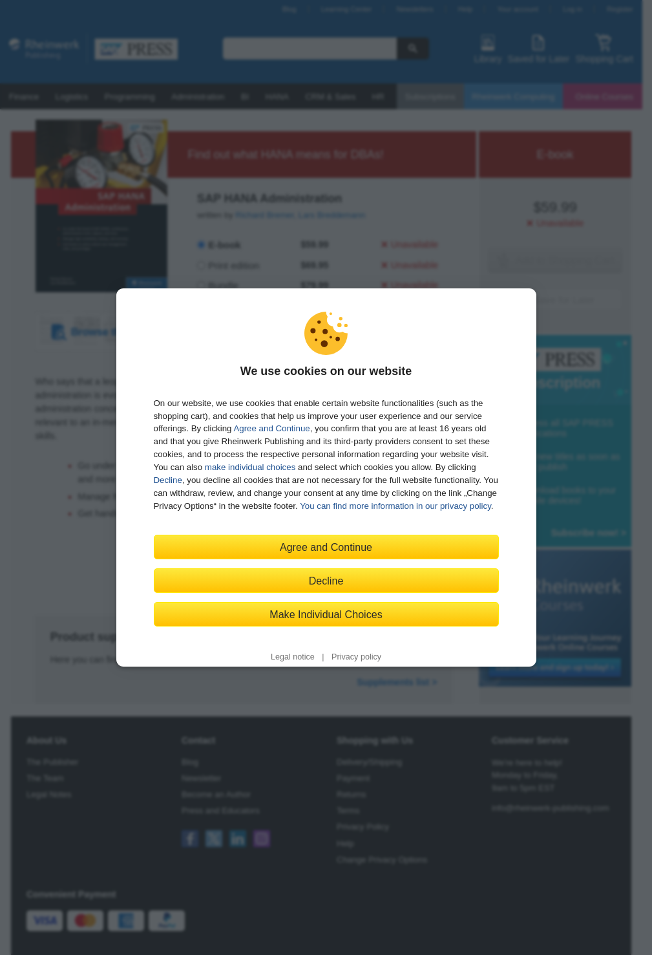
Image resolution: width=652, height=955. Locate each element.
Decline (168, 480)
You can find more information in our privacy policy (395, 506)
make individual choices (250, 467)
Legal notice (293, 656)
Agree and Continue (271, 428)
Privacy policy (356, 656)
